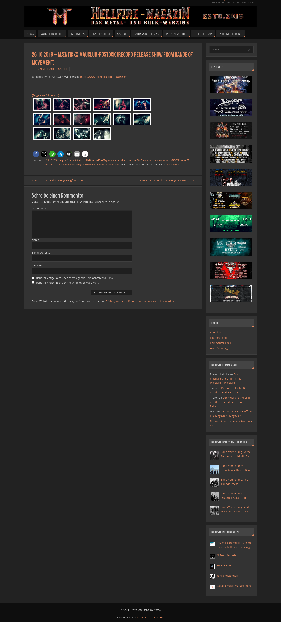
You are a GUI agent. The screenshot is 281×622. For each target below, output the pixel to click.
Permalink (172, 164)
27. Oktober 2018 (44, 68)
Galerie (63, 68)
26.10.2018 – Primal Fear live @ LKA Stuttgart (166, 180)
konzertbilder (119, 160)
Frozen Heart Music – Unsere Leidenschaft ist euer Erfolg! (234, 545)
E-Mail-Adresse (41, 252)
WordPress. (157, 617)
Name (35, 240)
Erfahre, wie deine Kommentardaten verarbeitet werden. (140, 301)
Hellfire (90, 160)
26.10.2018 (52, 160)
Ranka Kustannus (227, 575)
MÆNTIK (175, 160)
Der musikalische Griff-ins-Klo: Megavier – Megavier (226, 378)
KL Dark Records (226, 555)
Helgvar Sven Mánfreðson (72, 160)
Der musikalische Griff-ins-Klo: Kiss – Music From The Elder (230, 402)
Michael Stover (219, 421)
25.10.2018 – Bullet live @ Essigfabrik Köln (58, 180)
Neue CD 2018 (52, 164)
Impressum (216, 2)
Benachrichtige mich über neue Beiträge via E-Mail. (67, 282)
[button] (36, 154)
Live (129, 160)
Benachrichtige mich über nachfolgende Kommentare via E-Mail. (75, 278)
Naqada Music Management (233, 585)
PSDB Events (223, 565)
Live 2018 (137, 160)
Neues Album (68, 164)
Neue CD (185, 160)
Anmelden (216, 332)
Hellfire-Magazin (103, 160)
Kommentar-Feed (220, 343)
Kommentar (40, 208)
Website (37, 265)
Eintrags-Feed (218, 337)
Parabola (142, 617)
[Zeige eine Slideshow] (45, 95)
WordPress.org (219, 348)
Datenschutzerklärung (241, 2)
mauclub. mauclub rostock (156, 160)
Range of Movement (86, 164)
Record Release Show (108, 164)
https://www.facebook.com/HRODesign (103, 76)
